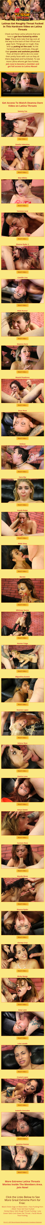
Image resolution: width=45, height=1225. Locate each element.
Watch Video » (22, 172)
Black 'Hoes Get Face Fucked (23, 1209)
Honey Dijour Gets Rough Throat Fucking (20, 1211)
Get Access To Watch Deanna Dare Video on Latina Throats (22, 104)
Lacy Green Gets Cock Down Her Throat (22, 1212)
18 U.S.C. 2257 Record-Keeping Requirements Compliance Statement (22, 1222)
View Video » (22, 139)
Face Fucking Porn (36, 1207)
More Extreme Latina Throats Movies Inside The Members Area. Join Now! (22, 1184)
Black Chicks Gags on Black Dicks (14, 1207)
